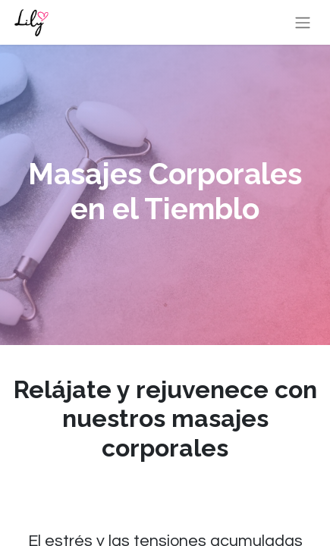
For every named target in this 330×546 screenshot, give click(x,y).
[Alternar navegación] (303, 22)
